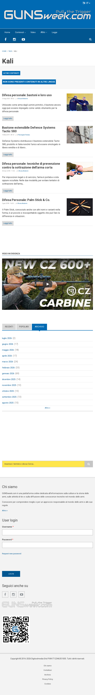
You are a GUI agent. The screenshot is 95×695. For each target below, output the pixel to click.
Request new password (12, 558)
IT (86, 3)
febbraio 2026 (9, 369)
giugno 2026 (8, 344)
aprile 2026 (7, 357)
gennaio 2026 (8, 375)
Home (7, 32)
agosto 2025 (8, 406)
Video (34, 32)
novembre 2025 (9, 388)
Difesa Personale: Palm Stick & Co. (26, 200)
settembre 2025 (10, 400)
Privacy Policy (48, 685)
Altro (44, 32)
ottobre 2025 (8, 394)
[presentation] (23, 566)
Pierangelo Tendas (24, 135)
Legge (56, 32)
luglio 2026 (7, 338)
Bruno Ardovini (23, 98)
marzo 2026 (8, 363)
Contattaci (47, 676)
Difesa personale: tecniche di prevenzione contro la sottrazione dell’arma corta (31, 165)
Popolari (24, 326)
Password (7, 544)
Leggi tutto (7, 118)
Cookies (47, 690)
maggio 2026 (8, 351)
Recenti (9, 326)
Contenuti (20, 32)
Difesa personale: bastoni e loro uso (27, 95)
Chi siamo (47, 671)
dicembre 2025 (9, 381)
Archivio (39, 326)
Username (8, 531)
